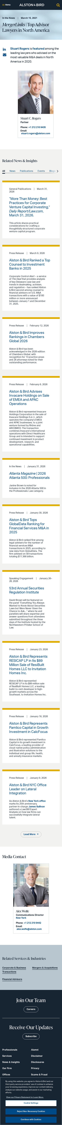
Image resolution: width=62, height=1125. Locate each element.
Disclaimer (37, 1056)
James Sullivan (36, 806)
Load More (29, 834)
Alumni (34, 1050)
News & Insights (11, 1062)
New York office (37, 801)
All (3, 171)
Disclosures (37, 1062)
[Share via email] (4, 55)
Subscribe (31, 1036)
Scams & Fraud (39, 1075)
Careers (31, 1009)
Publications (26, 171)
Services (7, 1056)
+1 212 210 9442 (32, 923)
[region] (31, 1101)
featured (38, 48)
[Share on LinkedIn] (4, 49)
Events (41, 171)
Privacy (35, 1068)
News (12, 171)
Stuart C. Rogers (30, 118)
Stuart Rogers (19, 48)
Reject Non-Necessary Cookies (31, 1111)
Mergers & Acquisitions (45, 968)
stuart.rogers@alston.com (35, 133)
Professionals (9, 1050)
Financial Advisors (12, 979)
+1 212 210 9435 (37, 127)
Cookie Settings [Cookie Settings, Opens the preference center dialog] (31, 1103)
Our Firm (7, 1068)
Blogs (52, 171)
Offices (6, 1075)
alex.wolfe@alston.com (29, 929)
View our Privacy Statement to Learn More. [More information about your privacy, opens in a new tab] (25, 1097)
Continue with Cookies (31, 1120)
